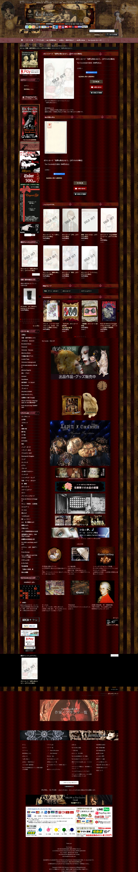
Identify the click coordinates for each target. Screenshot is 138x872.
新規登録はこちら (98, 34)
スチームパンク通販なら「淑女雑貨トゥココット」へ (82, 767)
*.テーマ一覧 (50, 747)
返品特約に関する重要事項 (86, 76)
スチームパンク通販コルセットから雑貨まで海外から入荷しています (82, 775)
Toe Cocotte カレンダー (53, 759)
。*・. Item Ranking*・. (53, 753)
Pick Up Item (50, 756)
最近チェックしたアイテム (53, 769)
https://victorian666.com (75, 861)
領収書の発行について (101, 767)
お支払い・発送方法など (28, 762)
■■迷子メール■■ (100, 759)
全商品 (23, 335)
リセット (37, 274)
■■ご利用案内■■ (100, 747)
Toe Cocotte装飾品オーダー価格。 (80, 756)
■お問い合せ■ (99, 753)
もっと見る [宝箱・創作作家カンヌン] (36, 326)
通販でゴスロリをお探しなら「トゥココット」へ (82, 762)
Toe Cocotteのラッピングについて (80, 759)
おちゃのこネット (113, 693)
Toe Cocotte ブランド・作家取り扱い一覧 (57, 765)
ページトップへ (114, 689)
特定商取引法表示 (100, 744)
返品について (99, 770)
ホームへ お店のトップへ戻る (112, 621)
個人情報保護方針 (100, 750)
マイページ (25, 750)
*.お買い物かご (26, 759)
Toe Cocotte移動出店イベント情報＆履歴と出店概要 (32, 768)
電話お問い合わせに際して (103, 764)
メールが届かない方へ (101, 762)
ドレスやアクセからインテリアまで (80, 771)
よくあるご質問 (100, 756)
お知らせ (74, 744)
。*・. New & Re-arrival (53, 750)
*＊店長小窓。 (75, 750)
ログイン (88, 34)
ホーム (24, 744)
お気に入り (25, 756)
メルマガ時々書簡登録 (27, 764)
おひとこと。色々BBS (77, 753)
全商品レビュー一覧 (52, 762)
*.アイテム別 (50, 744)
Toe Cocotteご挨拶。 (77, 747)
